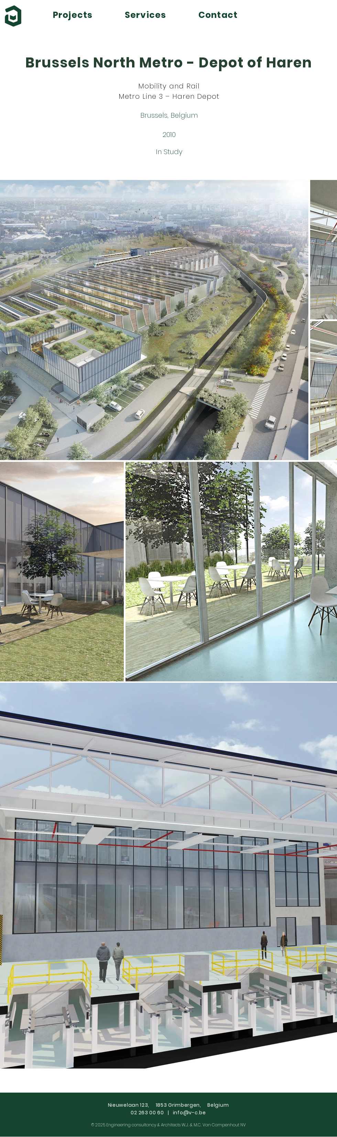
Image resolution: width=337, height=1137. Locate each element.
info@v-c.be (189, 1112)
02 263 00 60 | (152, 1112)
